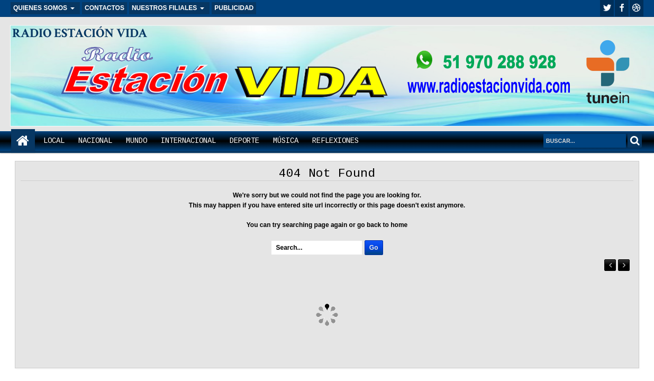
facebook (622, 8)
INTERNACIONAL (188, 141)
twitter (607, 8)
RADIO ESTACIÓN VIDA (79, 33)
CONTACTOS (104, 8)
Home (23, 141)
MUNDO (136, 141)
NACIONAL (95, 141)
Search (635, 140)
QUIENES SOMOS (40, 8)
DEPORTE (244, 141)
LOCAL (54, 141)
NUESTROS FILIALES (164, 8)
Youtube (636, 8)
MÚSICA (285, 141)
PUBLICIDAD (233, 8)
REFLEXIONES (335, 141)
